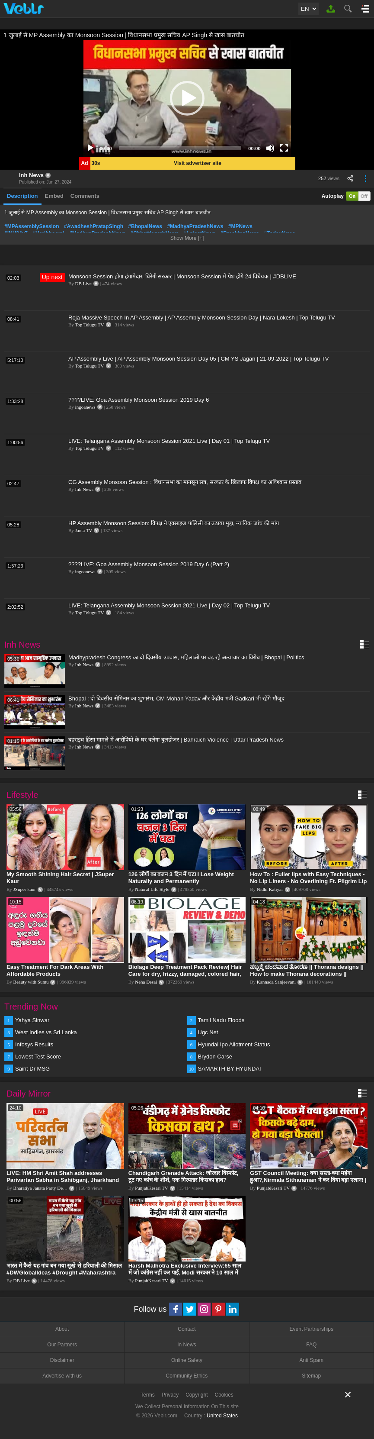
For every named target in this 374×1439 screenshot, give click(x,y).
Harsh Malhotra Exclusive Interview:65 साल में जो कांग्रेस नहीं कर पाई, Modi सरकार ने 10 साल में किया (185, 1272)
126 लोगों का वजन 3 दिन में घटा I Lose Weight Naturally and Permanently (181, 877)
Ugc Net (208, 1032)
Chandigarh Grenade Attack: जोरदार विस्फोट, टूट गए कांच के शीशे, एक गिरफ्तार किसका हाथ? (183, 1176)
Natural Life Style (152, 889)
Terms (148, 1395)
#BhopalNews (145, 226)
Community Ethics (187, 1376)
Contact (186, 1329)
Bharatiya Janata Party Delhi (40, 1188)
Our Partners (62, 1345)
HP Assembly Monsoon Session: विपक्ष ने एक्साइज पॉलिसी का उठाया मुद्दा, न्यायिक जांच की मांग (173, 523)
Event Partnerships (311, 1329)
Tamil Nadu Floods (221, 1020)
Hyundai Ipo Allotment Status (234, 1044)
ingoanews (85, 407)
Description (22, 196)
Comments (84, 196)
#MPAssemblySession (31, 226)
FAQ (311, 1345)
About (62, 1329)
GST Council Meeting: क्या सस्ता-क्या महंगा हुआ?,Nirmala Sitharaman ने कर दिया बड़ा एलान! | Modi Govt (308, 1180)
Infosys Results (34, 1044)
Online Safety (186, 1360)
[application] (187, 98)
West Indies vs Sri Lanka (46, 1032)
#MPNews (240, 226)
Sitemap (311, 1376)
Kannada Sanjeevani (276, 981)
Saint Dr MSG (32, 1068)
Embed (54, 196)
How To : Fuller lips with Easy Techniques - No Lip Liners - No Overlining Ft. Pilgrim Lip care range (308, 881)
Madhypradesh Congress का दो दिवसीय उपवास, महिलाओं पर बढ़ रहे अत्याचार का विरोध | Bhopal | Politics (186, 657)
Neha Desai (146, 981)
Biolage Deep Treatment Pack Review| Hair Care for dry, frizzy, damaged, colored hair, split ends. (185, 974)
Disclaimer (62, 1360)
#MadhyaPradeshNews (195, 226)
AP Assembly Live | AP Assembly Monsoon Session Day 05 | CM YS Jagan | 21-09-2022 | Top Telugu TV (198, 358)
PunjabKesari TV (151, 1188)
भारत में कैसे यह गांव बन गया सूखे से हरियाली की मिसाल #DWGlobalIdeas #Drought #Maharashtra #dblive (64, 1272)
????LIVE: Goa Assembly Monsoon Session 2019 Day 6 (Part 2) (148, 564)
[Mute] (270, 148)
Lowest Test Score (38, 1056)
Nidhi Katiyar (270, 889)
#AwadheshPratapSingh (93, 226)
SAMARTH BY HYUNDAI (229, 1068)
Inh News (31, 175)
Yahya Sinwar (32, 1020)
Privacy (170, 1395)
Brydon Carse (215, 1056)
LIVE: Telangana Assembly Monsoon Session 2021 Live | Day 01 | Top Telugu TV (169, 441)
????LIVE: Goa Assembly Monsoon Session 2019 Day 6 (138, 400)
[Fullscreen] (284, 148)
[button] (187, 98)
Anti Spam (311, 1360)
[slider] (180, 148)
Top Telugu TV (89, 324)
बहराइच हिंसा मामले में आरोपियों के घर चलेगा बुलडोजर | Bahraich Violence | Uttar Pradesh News (176, 739)
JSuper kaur (24, 889)
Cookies (224, 1395)
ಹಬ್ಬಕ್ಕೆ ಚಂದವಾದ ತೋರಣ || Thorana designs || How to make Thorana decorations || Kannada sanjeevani (307, 974)
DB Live (83, 283)
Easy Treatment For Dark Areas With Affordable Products (54, 970)
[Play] (90, 148)
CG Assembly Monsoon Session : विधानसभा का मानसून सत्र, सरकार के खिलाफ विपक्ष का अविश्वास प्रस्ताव (184, 482)
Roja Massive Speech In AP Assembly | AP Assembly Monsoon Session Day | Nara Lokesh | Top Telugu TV (201, 317)
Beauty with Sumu (31, 981)
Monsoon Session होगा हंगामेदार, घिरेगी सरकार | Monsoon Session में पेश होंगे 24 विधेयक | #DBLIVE (182, 276)
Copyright (196, 1395)
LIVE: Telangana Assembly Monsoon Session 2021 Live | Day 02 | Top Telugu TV (169, 605)
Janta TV (84, 530)
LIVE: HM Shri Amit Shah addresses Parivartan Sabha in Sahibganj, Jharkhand (62, 1176)
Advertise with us (62, 1376)
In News (186, 1345)
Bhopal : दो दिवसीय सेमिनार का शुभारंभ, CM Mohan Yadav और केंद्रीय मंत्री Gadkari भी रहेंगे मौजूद (176, 698)
